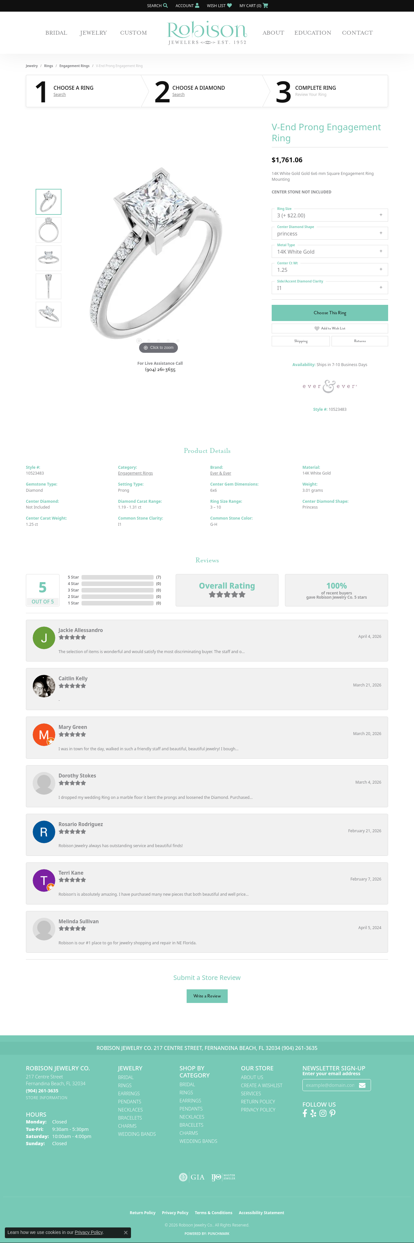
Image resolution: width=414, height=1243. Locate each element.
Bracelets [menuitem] (130, 1118)
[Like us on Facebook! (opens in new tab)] (304, 1113)
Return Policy (258, 1102)
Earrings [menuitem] (129, 1093)
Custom (133, 32)
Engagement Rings (75, 65)
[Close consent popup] (126, 1233)
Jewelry (93, 32)
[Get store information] (47, 1097)
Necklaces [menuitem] (130, 1110)
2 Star (73, 596)
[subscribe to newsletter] (362, 1085)
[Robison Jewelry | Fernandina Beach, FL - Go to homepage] (207, 32)
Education (313, 32)
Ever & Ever (220, 473)
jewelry (32, 65)
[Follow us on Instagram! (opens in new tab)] (323, 1113)
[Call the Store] (42, 1091)
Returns (360, 341)
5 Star (73, 577)
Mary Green (73, 727)
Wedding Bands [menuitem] (137, 1134)
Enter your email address (331, 1073)
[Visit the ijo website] (223, 1177)
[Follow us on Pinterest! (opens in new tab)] (332, 1113)
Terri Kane (71, 872)
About (273, 32)
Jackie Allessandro (81, 630)
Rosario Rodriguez (81, 824)
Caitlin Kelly (73, 678)
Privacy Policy (258, 1110)
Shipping (301, 341)
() (158, 577)
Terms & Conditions (214, 1212)
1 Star (73, 603)
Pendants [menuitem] (129, 1102)
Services (251, 1093)
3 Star (73, 590)
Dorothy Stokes (77, 775)
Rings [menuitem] (125, 1085)
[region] (158, 258)
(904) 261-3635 (160, 369)
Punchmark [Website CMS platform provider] (219, 1233)
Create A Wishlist (261, 1085)
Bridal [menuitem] (126, 1077)
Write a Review (207, 996)
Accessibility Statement (261, 1212)
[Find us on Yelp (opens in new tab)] (313, 1113)
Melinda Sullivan (79, 921)
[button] (157, 5)
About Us (252, 1077)
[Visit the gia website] (192, 1177)
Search (60, 94)
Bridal (56, 32)
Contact (357, 32)
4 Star (73, 583)
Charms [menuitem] (127, 1126)
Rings (48, 65)
